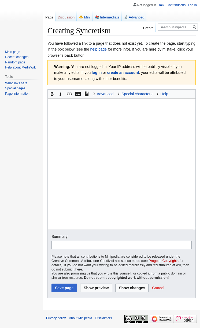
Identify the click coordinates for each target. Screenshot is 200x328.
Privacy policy (56, 318)
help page (98, 49)
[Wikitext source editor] (121, 164)
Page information (17, 94)
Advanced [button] (105, 94)
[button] (52, 94)
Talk (161, 5)
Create (148, 28)
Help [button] (164, 94)
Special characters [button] (136, 94)
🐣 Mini (84, 17)
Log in (192, 5)
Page (49, 17)
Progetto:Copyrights (164, 261)
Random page (15, 62)
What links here (16, 83)
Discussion (66, 17)
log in (97, 72)
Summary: (60, 236)
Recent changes (16, 57)
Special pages (15, 88)
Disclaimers (103, 318)
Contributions (176, 5)
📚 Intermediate (107, 17)
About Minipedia (80, 318)
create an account (123, 72)
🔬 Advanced (134, 17)
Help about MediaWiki (20, 67)
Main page (12, 52)
